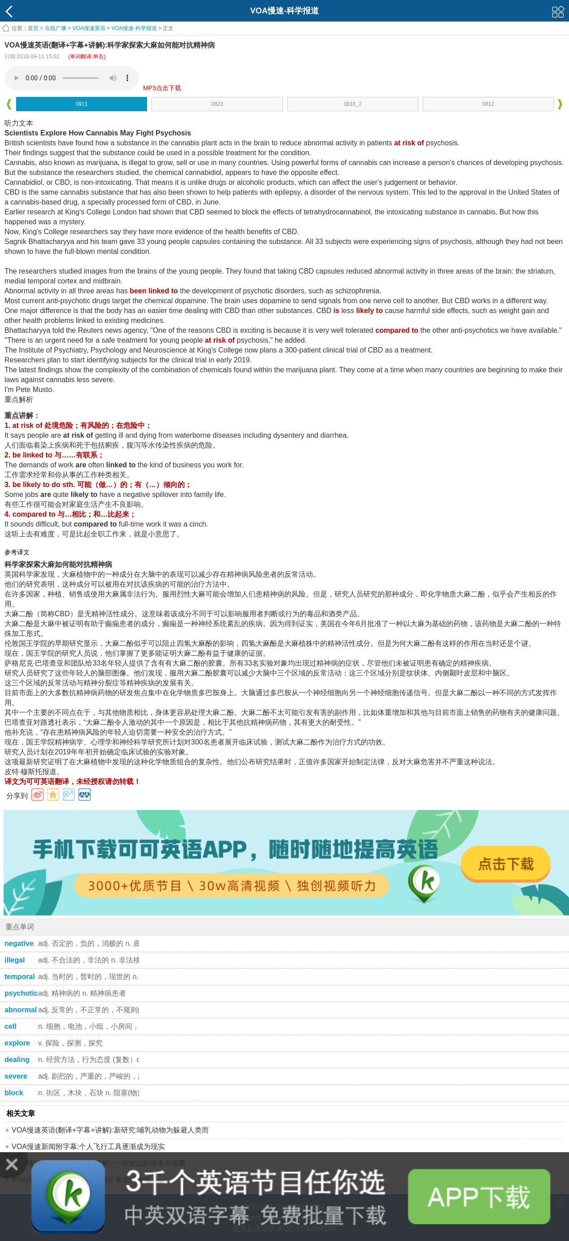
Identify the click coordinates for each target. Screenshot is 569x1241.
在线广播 (55, 28)
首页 (33, 28)
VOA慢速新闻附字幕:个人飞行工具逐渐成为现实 (88, 1146)
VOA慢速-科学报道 (133, 28)
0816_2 (353, 104)
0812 (488, 104)
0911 (82, 104)
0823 (217, 104)
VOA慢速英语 (88, 28)
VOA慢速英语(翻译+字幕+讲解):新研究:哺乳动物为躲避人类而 (110, 1130)
